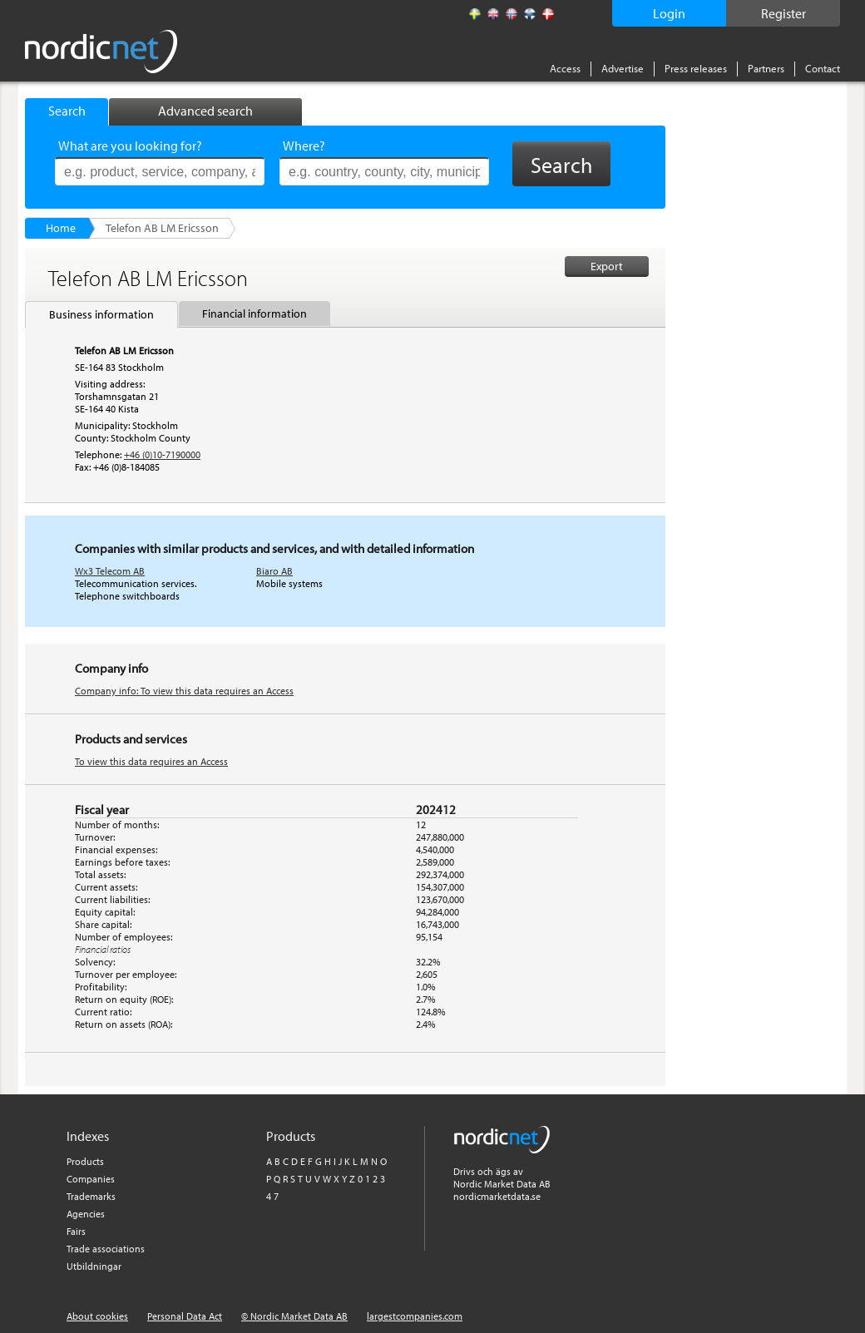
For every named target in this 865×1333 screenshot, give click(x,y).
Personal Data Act (184, 1316)
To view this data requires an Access (151, 761)
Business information (101, 314)
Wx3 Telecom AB (110, 571)
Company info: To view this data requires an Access (184, 690)
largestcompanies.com (414, 1316)
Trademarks (91, 1196)
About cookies (97, 1316)
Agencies (86, 1213)
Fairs (76, 1231)
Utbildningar (94, 1266)
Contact (822, 68)
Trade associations (106, 1248)
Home (61, 227)
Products (85, 1161)
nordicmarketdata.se (497, 1196)
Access (565, 68)
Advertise (622, 68)
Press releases (696, 68)
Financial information (254, 313)
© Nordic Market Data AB (294, 1316)
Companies (91, 1179)
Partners (766, 68)
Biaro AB (274, 571)
